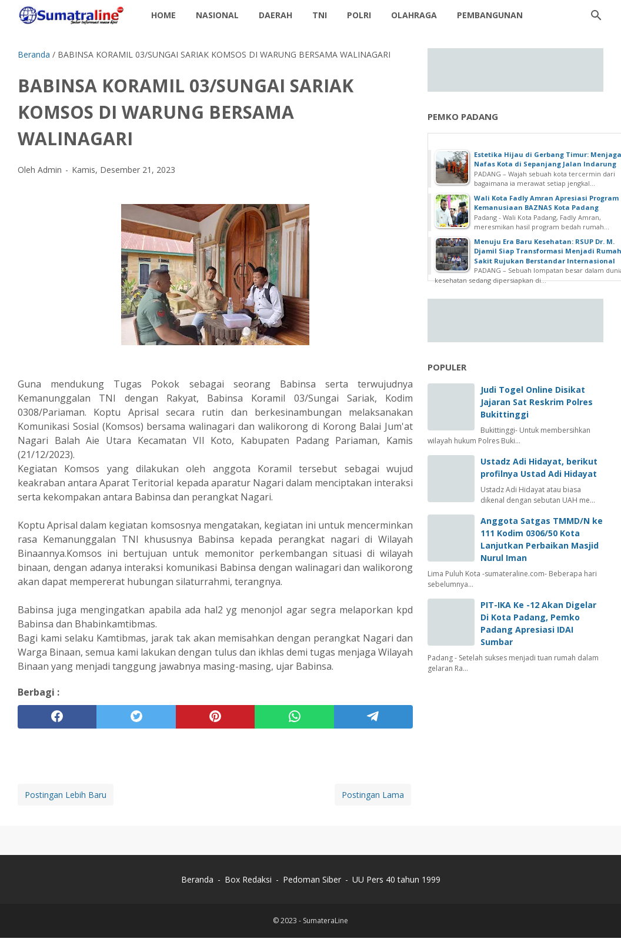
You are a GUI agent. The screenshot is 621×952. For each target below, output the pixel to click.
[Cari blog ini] (596, 15)
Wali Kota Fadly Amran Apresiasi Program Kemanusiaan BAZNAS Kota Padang (546, 202)
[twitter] (135, 717)
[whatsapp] (294, 717)
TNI (319, 15)
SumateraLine (325, 921)
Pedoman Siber (312, 879)
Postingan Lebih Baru (65, 794)
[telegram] (373, 717)
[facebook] (57, 717)
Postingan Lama (373, 794)
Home (163, 15)
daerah (275, 15)
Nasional (217, 15)
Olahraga (414, 15)
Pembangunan (490, 15)
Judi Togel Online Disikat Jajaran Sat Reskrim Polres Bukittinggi (536, 402)
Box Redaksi (249, 879)
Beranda (197, 879)
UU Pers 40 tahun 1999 (396, 879)
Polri (359, 15)
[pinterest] (215, 717)
